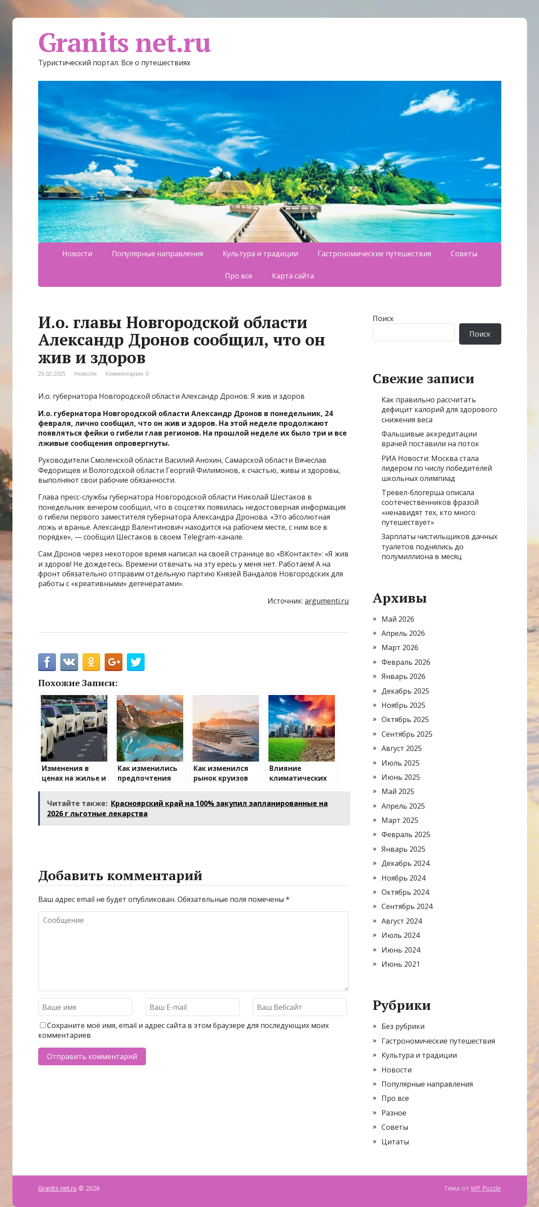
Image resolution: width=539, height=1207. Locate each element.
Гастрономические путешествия (374, 253)
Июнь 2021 (401, 964)
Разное (394, 1113)
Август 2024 (402, 921)
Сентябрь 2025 (407, 734)
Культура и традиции (260, 253)
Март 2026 (400, 647)
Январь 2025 (403, 849)
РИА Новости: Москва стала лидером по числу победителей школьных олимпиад (437, 468)
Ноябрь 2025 (403, 705)
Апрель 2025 (403, 806)
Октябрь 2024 (405, 892)
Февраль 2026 (406, 662)
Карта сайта (293, 276)
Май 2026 (398, 619)
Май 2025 (398, 791)
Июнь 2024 (401, 950)
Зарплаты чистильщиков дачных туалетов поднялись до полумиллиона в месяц (439, 546)
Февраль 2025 (406, 834)
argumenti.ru (327, 601)
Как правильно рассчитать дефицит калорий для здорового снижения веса (439, 410)
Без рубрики (403, 1026)
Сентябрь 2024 (407, 906)
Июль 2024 (401, 935)
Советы (464, 253)
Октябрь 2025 (405, 719)
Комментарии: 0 (127, 373)
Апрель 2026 (403, 633)
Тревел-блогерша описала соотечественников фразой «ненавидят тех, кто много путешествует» (430, 507)
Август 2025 (402, 748)
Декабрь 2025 (405, 691)
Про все (238, 276)
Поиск (383, 318)
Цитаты (395, 1142)
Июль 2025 (401, 763)
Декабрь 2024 (405, 863)
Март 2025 (400, 820)
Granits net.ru (124, 42)
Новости (77, 253)
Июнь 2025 (401, 777)
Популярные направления (157, 253)
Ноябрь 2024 (403, 878)
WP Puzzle (486, 1188)
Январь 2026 (403, 676)
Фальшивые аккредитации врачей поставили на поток (430, 439)
